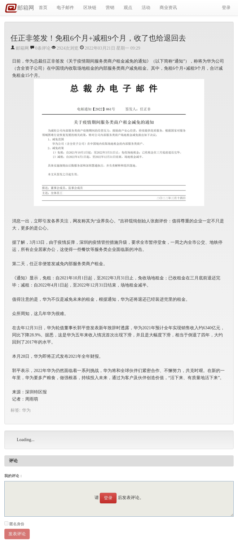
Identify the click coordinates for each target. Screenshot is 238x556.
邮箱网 (19, 8)
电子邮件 (65, 7)
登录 (226, 7)
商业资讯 (168, 7)
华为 (26, 410)
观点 (128, 7)
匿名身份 (16, 524)
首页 (43, 7)
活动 (146, 7)
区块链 (89, 7)
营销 (110, 7)
